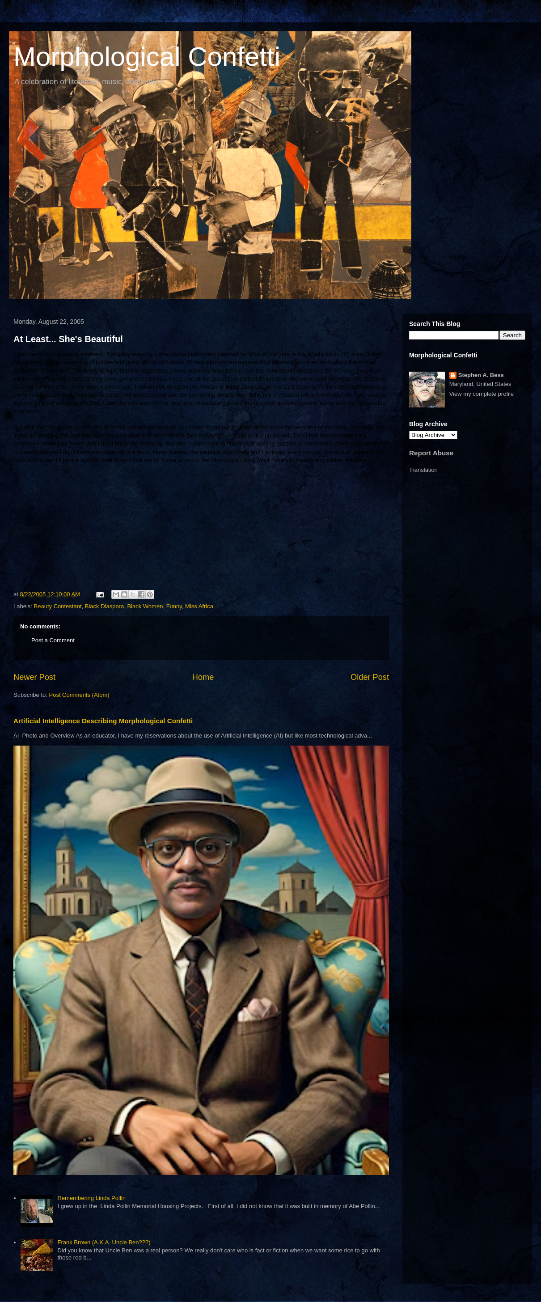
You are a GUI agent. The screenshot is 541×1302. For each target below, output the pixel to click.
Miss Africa (199, 606)
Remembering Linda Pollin (91, 1198)
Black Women (145, 606)
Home (203, 677)
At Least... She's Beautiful (68, 339)
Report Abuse (431, 453)
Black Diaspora (104, 606)
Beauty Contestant (58, 606)
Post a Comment (53, 640)
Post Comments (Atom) (79, 694)
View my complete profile (481, 393)
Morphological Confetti (146, 57)
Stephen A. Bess (481, 375)
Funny (174, 606)
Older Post (370, 677)
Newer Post (34, 677)
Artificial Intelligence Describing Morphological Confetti (103, 721)
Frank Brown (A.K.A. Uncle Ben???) (103, 1242)
